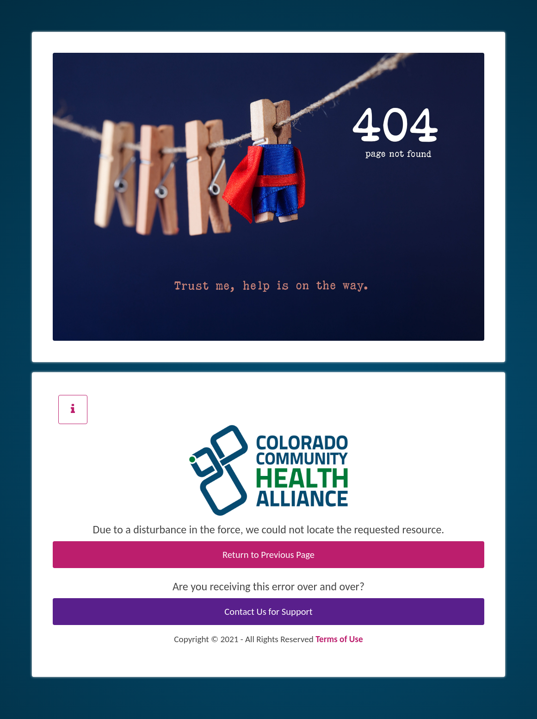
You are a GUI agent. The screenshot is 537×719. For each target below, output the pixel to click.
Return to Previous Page (268, 555)
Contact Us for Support (268, 612)
